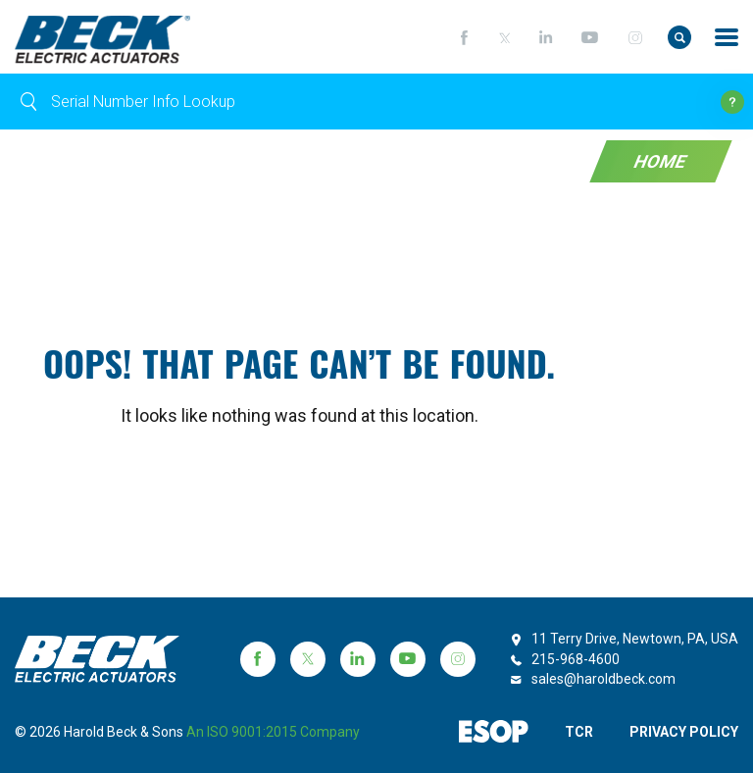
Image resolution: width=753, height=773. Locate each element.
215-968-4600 (575, 659)
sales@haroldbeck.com (603, 679)
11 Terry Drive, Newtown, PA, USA (634, 638)
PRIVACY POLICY (683, 732)
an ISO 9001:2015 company (273, 732)
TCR (579, 732)
